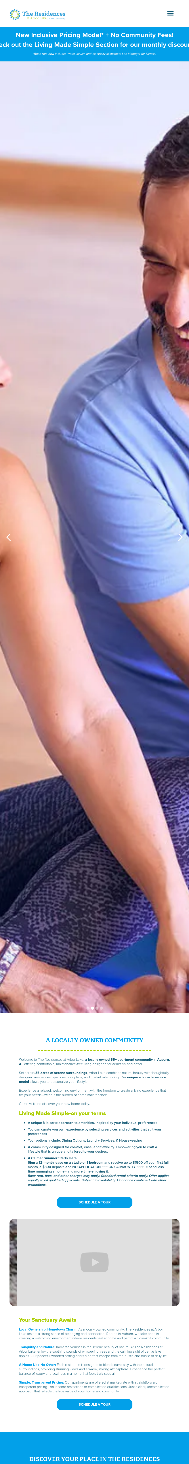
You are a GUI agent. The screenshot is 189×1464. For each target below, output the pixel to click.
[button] (170, 13)
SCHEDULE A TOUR (95, 1202)
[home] (37, 14)
